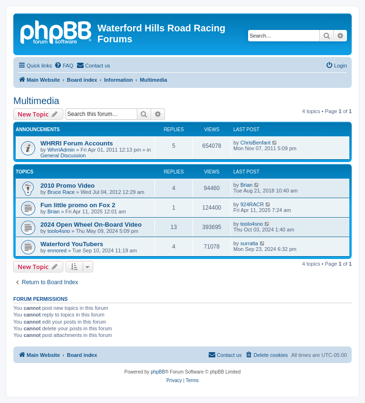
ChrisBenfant (255, 142)
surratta (249, 243)
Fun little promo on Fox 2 (77, 205)
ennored (57, 250)
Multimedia (36, 101)
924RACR (252, 204)
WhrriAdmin (61, 150)
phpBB (158, 371)
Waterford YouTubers (71, 244)
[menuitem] (63, 65)
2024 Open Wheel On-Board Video (91, 224)
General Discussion (63, 155)
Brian (246, 185)
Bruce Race (61, 192)
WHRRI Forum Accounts (76, 143)
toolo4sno (59, 231)
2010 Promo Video (67, 185)
